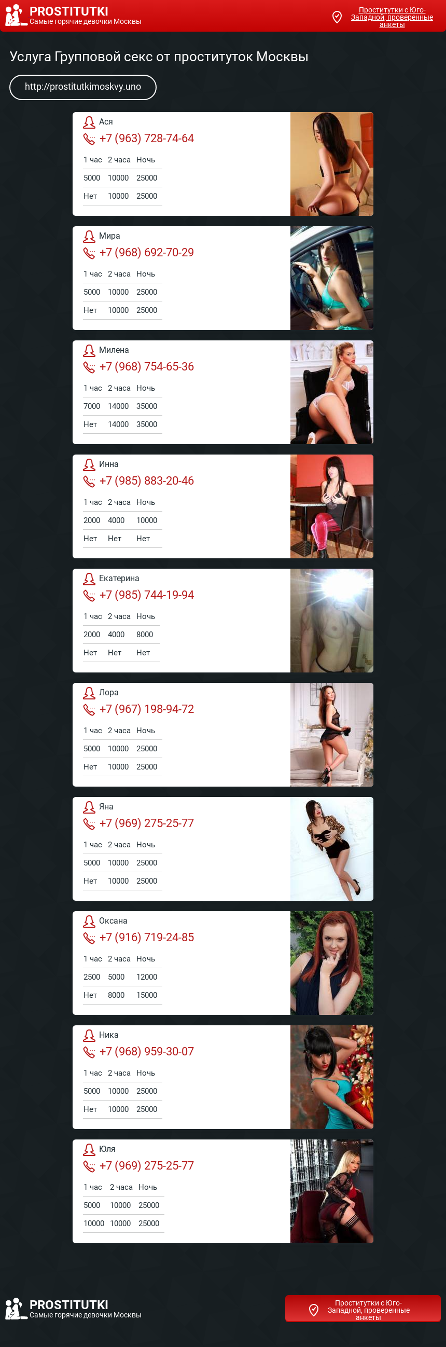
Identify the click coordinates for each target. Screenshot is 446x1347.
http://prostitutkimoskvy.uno (83, 86)
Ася (98, 122)
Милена (106, 351)
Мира (101, 236)
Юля (99, 1150)
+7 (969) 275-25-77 (138, 823)
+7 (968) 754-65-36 (138, 367)
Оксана (105, 921)
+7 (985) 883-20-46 (138, 481)
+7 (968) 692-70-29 (138, 252)
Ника (101, 1035)
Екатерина (111, 579)
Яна (98, 807)
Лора (101, 693)
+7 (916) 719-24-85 (138, 937)
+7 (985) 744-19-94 (138, 595)
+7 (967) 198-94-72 (138, 709)
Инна (101, 465)
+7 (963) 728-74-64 (138, 138)
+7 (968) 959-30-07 (138, 1052)
